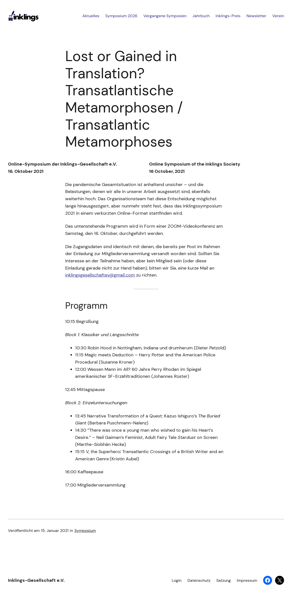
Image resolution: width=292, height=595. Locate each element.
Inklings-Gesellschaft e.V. (36, 580)
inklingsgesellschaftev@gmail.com (100, 275)
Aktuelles (90, 15)
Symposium (85, 530)
